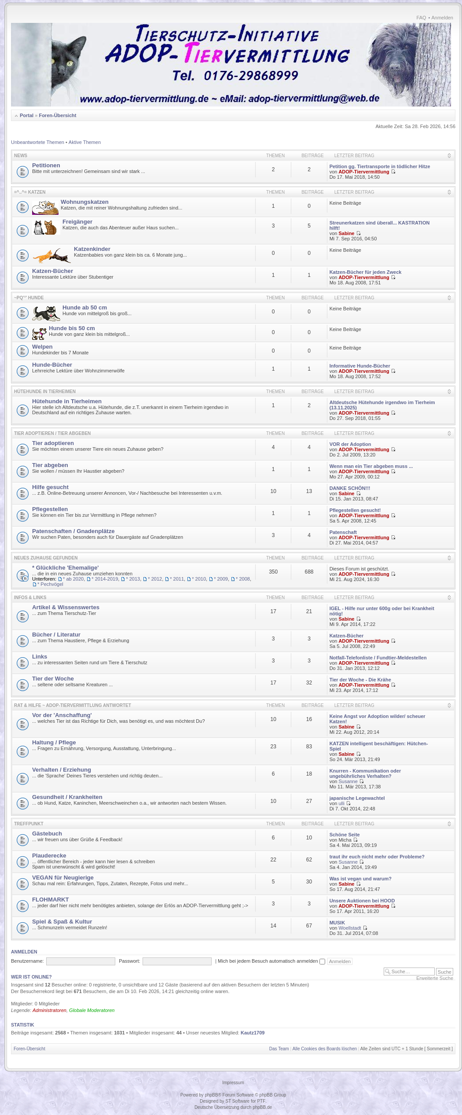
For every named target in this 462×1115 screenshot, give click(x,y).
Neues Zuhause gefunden (45, 558)
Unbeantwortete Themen (37, 142)
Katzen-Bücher (52, 271)
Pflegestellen (50, 509)
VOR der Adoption (350, 444)
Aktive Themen (85, 142)
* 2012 (155, 578)
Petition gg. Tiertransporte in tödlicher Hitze (380, 166)
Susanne (347, 781)
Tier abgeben (50, 465)
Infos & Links (30, 597)
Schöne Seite (345, 834)
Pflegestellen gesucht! (355, 510)
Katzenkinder (92, 249)
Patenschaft (343, 532)
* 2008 (243, 578)
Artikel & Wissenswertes (65, 607)
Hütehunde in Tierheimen (45, 391)
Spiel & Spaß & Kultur (62, 921)
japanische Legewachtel (357, 798)
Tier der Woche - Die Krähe (360, 679)
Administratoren (49, 1010)
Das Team (279, 1048)
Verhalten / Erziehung (61, 769)
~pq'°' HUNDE (29, 297)
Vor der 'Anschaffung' (62, 715)
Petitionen (46, 165)
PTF (261, 1101)
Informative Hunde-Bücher (360, 365)
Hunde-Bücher (52, 364)
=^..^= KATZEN (30, 192)
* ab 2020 (73, 578)
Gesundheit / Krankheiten (67, 797)
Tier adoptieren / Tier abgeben (52, 433)
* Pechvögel (50, 584)
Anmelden (442, 17)
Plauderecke (49, 855)
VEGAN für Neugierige (63, 877)
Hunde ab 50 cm (84, 307)
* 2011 (177, 578)
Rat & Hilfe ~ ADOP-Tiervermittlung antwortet (72, 705)
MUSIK (337, 922)
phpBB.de (262, 1107)
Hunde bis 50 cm (72, 328)
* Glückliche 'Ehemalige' (65, 567)
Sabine (346, 233)
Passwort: (129, 961)
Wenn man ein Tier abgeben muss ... (371, 466)
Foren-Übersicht (57, 115)
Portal (26, 115)
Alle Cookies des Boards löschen (325, 1048)
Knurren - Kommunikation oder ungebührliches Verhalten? (365, 773)
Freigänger (77, 221)
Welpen (42, 346)
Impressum (233, 1082)
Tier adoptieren (53, 443)
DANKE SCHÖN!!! (350, 488)
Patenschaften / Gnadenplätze (73, 531)
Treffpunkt (29, 823)
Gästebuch (47, 833)
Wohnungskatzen (85, 202)
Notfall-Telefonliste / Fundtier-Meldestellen (378, 657)
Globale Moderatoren (91, 1010)
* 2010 (199, 578)
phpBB (211, 1095)
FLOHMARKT (50, 899)
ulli (341, 803)
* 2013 (133, 578)
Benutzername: (27, 961)
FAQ (421, 17)
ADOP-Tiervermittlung (363, 171)
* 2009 (221, 578)
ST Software (237, 1101)
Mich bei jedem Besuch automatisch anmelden (271, 961)
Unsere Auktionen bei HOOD (362, 900)
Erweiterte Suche (434, 978)
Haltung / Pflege (54, 742)
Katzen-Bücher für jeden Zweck (366, 272)
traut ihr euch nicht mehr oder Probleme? (377, 856)
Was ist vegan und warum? (361, 878)
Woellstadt (349, 928)
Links (39, 656)
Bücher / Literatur (56, 634)
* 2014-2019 (105, 578)
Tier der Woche (53, 678)
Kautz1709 (252, 1032)
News (20, 155)
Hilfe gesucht (50, 487)
